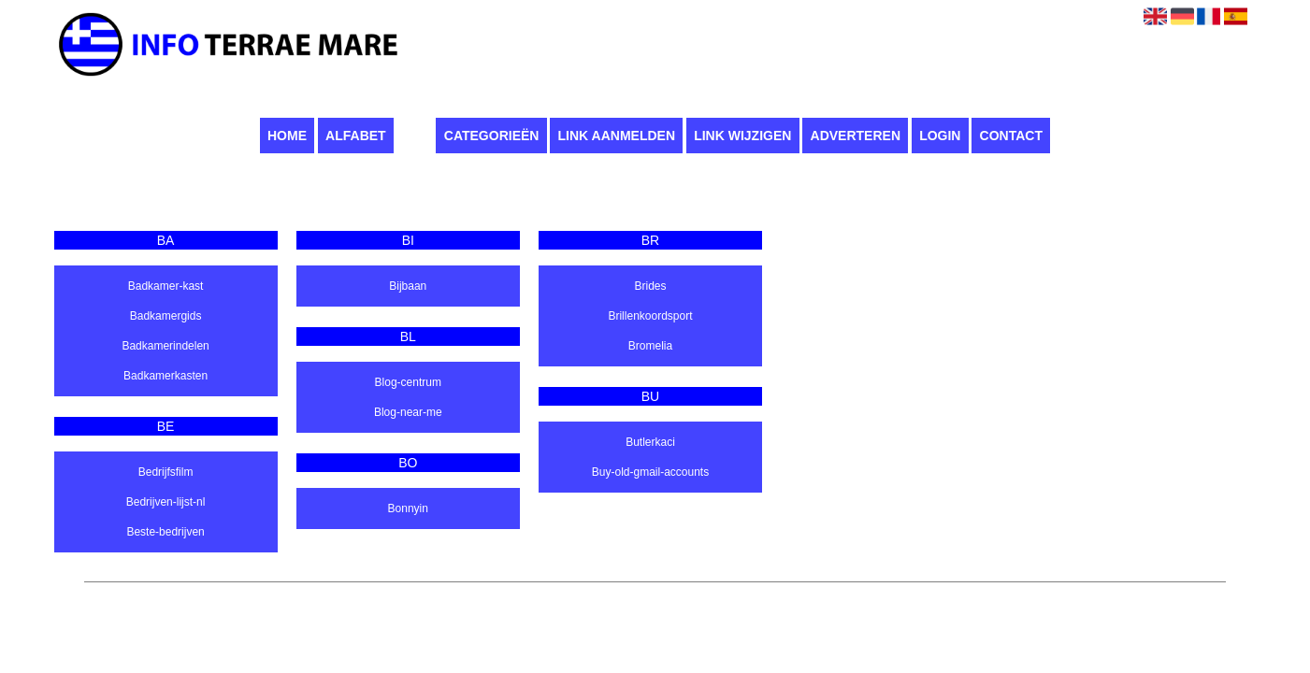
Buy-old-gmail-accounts (650, 472)
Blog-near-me (408, 412)
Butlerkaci (650, 442)
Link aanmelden (616, 135)
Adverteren (855, 135)
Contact (1011, 135)
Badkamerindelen (165, 345)
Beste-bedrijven (165, 531)
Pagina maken (648, 591)
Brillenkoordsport (650, 315)
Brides (650, 286)
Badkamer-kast (166, 286)
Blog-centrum (408, 382)
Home (287, 135)
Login (939, 135)
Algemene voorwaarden (751, 591)
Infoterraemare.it (561, 591)
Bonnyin (408, 508)
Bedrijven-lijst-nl (166, 501)
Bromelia (650, 345)
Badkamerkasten (165, 375)
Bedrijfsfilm (166, 472)
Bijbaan (407, 286)
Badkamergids (166, 315)
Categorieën (492, 135)
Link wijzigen (742, 135)
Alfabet (355, 135)
